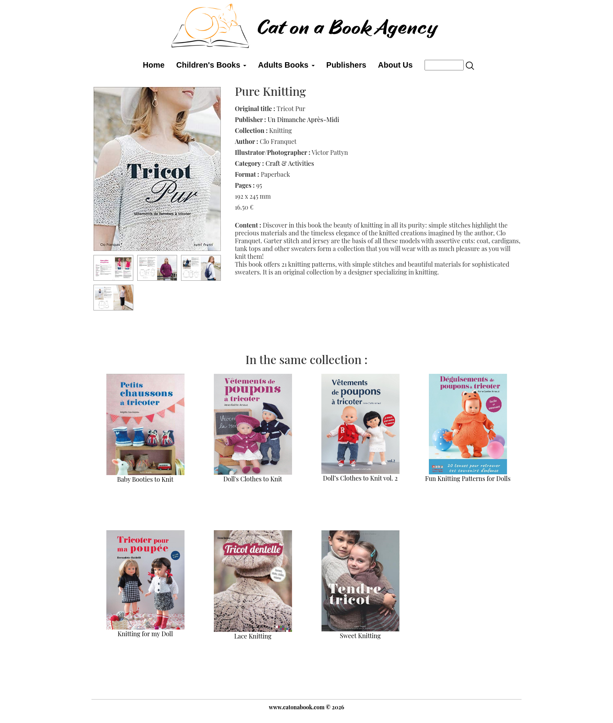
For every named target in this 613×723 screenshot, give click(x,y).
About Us (395, 65)
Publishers (346, 65)
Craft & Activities (289, 163)
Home (154, 65)
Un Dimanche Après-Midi (303, 119)
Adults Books (286, 65)
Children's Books (211, 65)
